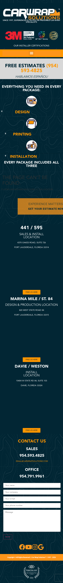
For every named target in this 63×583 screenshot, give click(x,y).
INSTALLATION (23, 156)
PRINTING (22, 134)
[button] (31, 53)
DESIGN (22, 112)
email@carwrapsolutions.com (32, 461)
